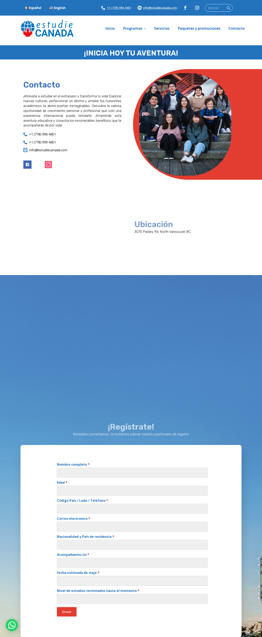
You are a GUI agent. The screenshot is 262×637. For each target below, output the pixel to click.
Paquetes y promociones (199, 28)
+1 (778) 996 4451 (119, 8)
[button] (12, 625)
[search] (228, 8)
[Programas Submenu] (146, 28)
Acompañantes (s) (73, 554)
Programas (132, 28)
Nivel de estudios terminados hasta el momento (98, 590)
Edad (62, 482)
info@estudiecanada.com (160, 8)
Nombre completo (73, 464)
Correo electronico (73, 518)
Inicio (110, 28)
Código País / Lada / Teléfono (82, 500)
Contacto (236, 28)
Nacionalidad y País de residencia (85, 536)
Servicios (161, 28)
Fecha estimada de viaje (78, 572)
